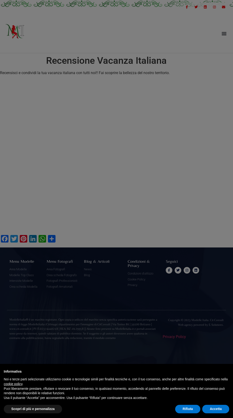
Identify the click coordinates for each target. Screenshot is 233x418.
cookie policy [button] (13, 384)
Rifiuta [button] (188, 409)
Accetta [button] (216, 409)
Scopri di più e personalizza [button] (33, 409)
